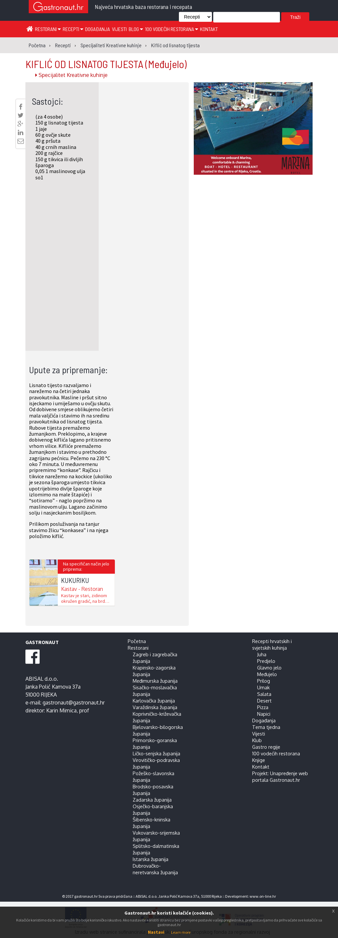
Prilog (263, 681)
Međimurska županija (155, 681)
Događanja (97, 29)
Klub (257, 740)
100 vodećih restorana (171, 29)
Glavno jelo (269, 667)
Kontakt (209, 29)
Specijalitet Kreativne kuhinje (71, 75)
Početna (137, 641)
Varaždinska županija (155, 707)
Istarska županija (150, 859)
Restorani (48, 29)
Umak (263, 687)
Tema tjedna (266, 727)
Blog (136, 29)
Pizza (262, 707)
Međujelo (267, 674)
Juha (261, 654)
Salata (264, 694)
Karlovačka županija (154, 701)
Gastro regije (266, 747)
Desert (264, 701)
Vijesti (119, 29)
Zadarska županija (152, 800)
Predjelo (266, 661)
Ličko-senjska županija (156, 753)
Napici (263, 714)
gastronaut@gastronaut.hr (74, 702)
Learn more (180, 932)
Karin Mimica (61, 710)
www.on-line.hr (263, 896)
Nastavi (156, 932)
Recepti (73, 29)
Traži (295, 17)
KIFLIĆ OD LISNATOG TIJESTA (105, 63)
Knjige (258, 760)
